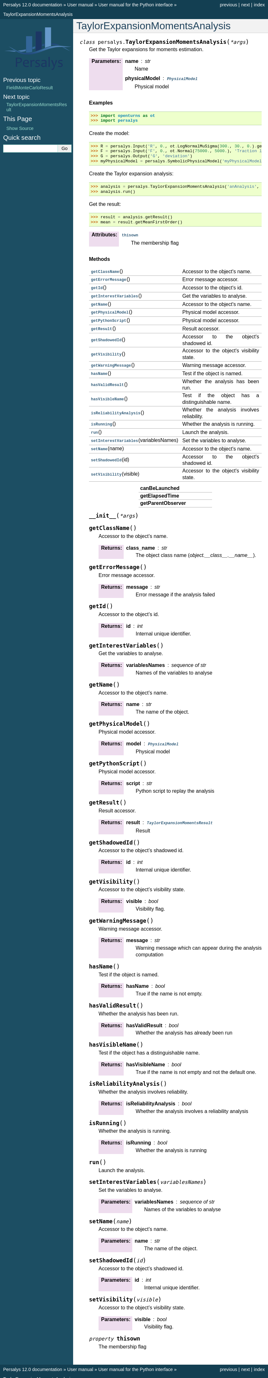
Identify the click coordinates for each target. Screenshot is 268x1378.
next (245, 4)
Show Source (20, 128)
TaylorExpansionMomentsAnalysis (37, 14)
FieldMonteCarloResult (29, 87)
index (259, 4)
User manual (80, 4)
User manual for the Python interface (135, 4)
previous (228, 4)
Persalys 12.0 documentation (32, 4)
